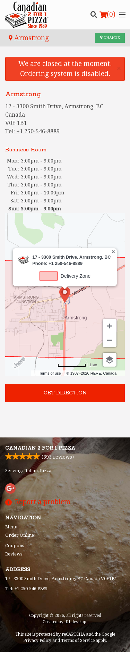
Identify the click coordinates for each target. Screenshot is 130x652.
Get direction (65, 393)
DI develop (76, 621)
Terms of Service (78, 640)
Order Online (19, 535)
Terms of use (50, 373)
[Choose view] (109, 360)
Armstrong (29, 38)
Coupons (14, 545)
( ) (107, 14)
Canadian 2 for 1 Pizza (40, 448)
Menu (11, 526)
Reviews (13, 554)
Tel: (32, 131)
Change (110, 37)
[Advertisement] (65, 417)
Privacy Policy (37, 640)
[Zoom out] (109, 340)
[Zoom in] (109, 326)
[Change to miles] (77, 365)
